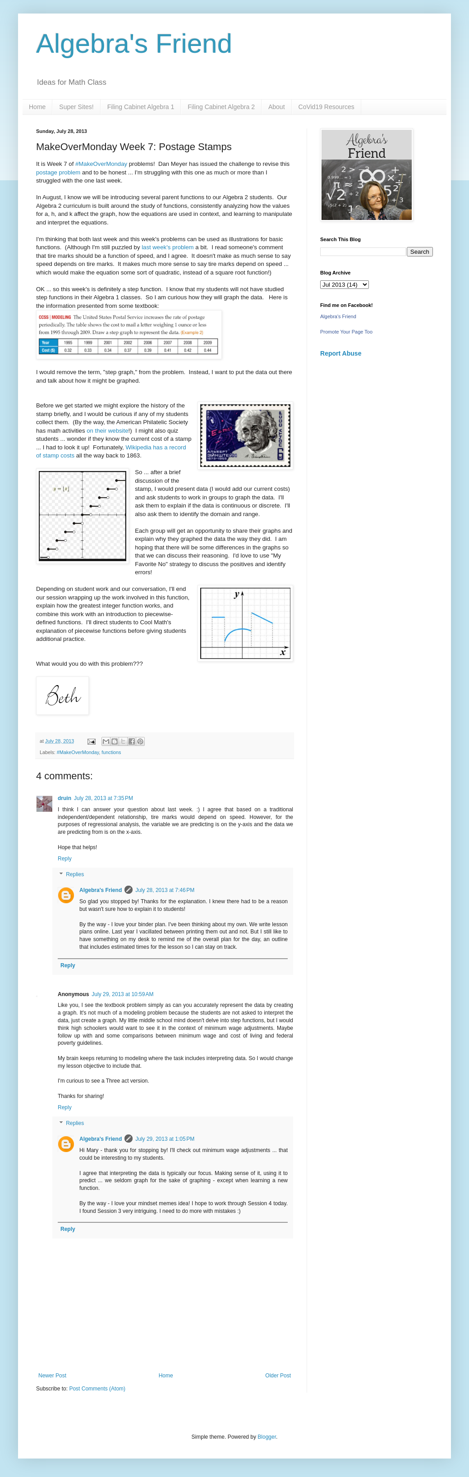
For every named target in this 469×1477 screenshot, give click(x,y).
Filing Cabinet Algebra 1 (141, 106)
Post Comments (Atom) (97, 1389)
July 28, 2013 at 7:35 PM (103, 798)
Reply (65, 858)
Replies (75, 875)
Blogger (266, 1437)
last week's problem (167, 247)
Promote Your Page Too (346, 331)
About (276, 106)
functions (111, 752)
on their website (107, 430)
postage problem (58, 172)
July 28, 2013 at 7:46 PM (164, 890)
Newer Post (52, 1375)
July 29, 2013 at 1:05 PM (164, 1139)
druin (64, 798)
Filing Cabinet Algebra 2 (221, 106)
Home (37, 106)
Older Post (278, 1375)
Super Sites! (76, 106)
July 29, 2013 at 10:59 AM (122, 994)
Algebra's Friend (134, 43)
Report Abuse (340, 353)
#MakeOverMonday (101, 163)
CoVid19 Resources (326, 106)
